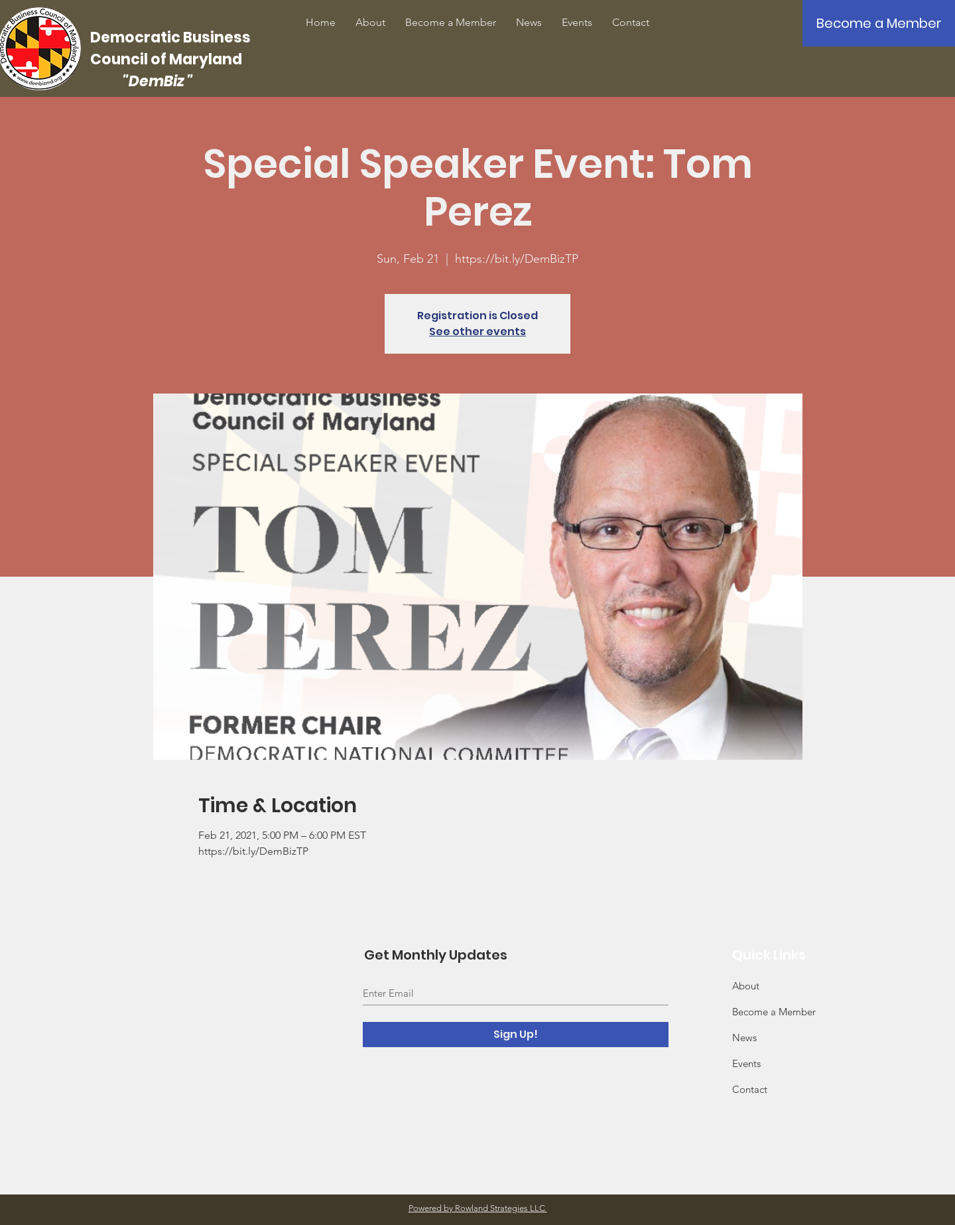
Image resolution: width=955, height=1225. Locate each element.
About (745, 985)
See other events (477, 331)
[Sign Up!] (515, 1034)
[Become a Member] (878, 23)
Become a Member (774, 1011)
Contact (749, 1089)
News (744, 1037)
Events (746, 1063)
